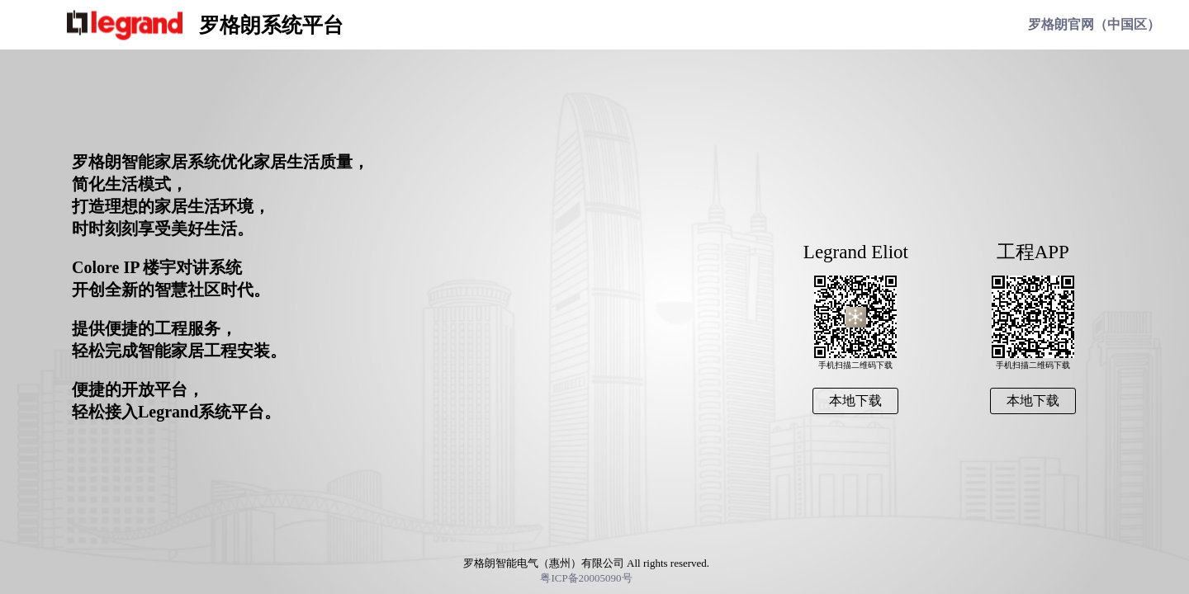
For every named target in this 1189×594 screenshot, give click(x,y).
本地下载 (1033, 401)
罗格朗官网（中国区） (1094, 24)
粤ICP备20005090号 (586, 578)
